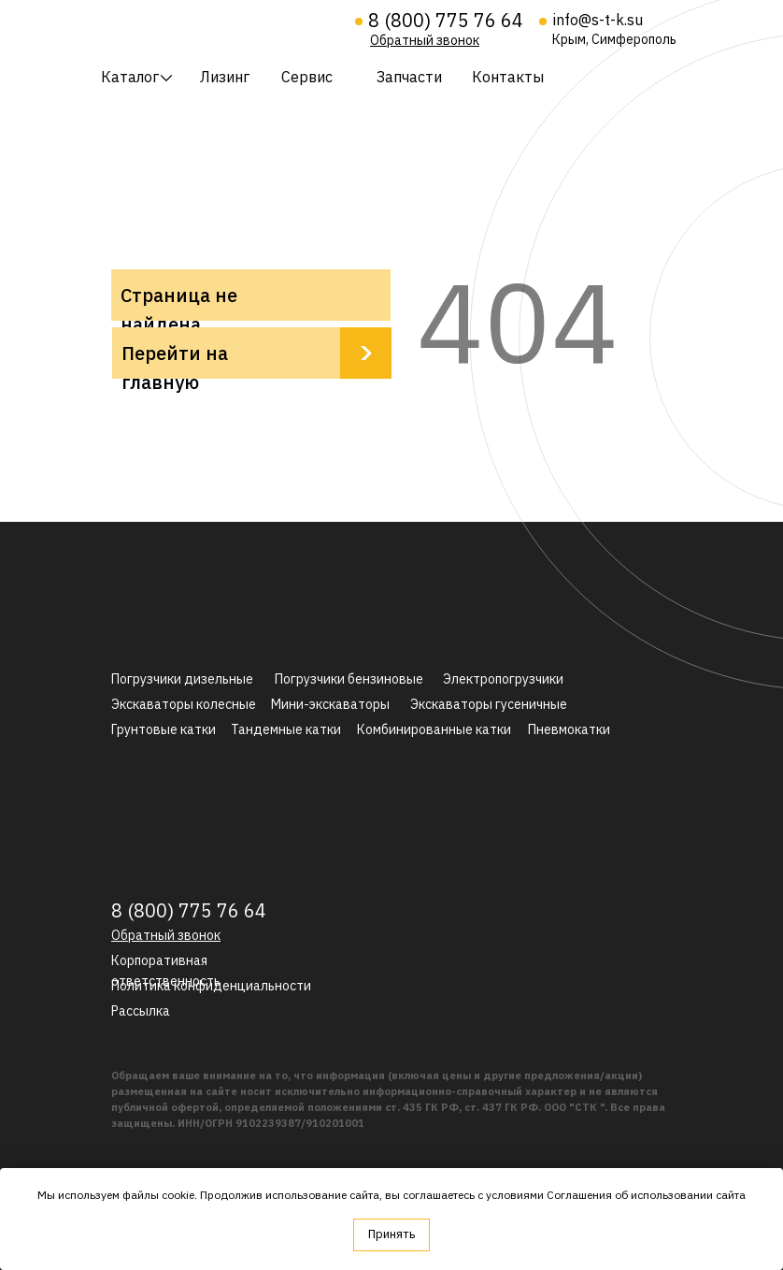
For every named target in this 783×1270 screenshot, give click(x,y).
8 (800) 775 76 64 (445, 20)
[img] (216, 26)
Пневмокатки (569, 729)
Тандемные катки (286, 729)
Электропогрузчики (503, 679)
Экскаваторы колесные (183, 704)
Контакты (508, 76)
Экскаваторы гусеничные (488, 704)
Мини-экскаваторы (330, 704)
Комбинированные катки (434, 729)
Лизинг (224, 76)
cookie (178, 1195)
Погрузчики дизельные (182, 679)
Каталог (130, 76)
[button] (424, 40)
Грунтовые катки (163, 729)
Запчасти (409, 76)
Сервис (307, 76)
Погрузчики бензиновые (349, 679)
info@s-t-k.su (598, 19)
